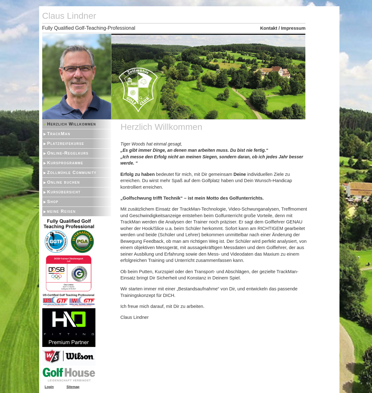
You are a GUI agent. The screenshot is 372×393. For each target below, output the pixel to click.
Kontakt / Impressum (283, 28)
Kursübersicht (64, 191)
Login (49, 387)
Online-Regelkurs (68, 153)
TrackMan (58, 133)
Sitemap (72, 387)
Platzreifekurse (65, 143)
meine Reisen (61, 211)
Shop (53, 201)
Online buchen (63, 182)
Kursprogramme (65, 162)
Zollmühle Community (72, 172)
